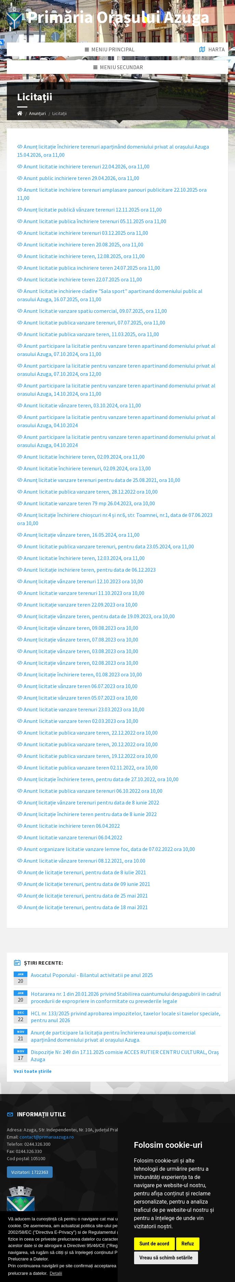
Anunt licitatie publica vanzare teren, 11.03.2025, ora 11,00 (88, 334)
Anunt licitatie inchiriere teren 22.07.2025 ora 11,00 (79, 279)
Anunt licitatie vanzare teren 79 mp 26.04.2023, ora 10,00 (86, 503)
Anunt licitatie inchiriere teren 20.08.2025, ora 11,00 (80, 244)
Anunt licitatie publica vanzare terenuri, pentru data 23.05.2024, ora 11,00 (105, 546)
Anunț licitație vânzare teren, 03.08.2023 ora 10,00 (77, 651)
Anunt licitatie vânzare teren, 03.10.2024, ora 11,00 (79, 405)
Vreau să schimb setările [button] (166, 1257)
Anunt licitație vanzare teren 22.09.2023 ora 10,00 (77, 604)
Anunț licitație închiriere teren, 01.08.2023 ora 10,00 (79, 674)
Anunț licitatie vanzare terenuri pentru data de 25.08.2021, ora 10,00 (98, 480)
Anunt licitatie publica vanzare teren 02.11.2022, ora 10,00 (87, 767)
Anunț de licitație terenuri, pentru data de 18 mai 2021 (82, 907)
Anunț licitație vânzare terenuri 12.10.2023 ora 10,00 (80, 581)
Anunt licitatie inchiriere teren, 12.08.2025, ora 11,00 (81, 256)
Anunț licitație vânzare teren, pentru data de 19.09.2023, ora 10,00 (96, 616)
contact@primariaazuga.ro (46, 1137)
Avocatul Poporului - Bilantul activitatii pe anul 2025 (92, 975)
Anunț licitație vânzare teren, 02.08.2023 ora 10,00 (77, 662)
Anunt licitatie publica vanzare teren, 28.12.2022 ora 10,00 (87, 491)
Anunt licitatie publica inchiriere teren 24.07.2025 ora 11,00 (88, 267)
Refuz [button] (188, 1243)
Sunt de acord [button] (154, 1243)
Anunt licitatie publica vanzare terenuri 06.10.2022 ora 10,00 (89, 790)
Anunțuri (37, 113)
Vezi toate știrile (33, 1071)
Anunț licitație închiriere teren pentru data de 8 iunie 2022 (87, 814)
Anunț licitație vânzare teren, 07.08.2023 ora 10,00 (77, 639)
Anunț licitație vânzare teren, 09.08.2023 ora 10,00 (77, 627)
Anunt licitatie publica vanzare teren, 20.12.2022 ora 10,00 (87, 744)
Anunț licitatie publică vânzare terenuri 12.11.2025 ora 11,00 (89, 209)
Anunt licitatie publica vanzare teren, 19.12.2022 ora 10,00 (87, 755)
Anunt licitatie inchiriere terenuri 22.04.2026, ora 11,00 (83, 166)
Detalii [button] (56, 1273)
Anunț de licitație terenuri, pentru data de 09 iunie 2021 (83, 883)
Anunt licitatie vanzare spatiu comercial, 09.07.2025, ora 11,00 (92, 310)
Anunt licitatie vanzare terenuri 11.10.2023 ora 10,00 (80, 592)
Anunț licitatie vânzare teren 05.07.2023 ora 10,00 (77, 697)
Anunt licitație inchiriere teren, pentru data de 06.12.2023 (86, 569)
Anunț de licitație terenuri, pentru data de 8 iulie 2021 (81, 872)
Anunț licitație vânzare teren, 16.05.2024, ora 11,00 (78, 534)
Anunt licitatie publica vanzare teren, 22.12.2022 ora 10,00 (87, 732)
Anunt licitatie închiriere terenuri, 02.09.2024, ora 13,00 (84, 468)
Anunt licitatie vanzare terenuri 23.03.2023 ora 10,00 (80, 709)
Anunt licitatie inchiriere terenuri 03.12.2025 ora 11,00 (82, 232)
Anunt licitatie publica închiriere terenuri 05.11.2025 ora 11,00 (91, 221)
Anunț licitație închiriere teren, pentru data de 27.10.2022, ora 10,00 (98, 779)
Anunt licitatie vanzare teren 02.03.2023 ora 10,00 (77, 721)
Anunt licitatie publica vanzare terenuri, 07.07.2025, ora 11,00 (91, 322)
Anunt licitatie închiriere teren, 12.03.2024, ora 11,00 (81, 558)
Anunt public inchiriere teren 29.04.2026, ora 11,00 (78, 178)
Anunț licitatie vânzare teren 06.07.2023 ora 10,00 (77, 686)
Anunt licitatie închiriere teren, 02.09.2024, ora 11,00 (81, 456)
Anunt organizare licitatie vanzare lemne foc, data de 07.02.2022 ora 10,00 (106, 849)
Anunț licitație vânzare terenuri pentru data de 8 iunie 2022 (88, 802)
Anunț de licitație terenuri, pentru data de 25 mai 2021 (82, 895)
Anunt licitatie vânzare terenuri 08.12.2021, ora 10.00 (81, 860)
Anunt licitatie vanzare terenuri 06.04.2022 (69, 837)
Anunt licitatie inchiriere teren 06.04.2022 (68, 825)
